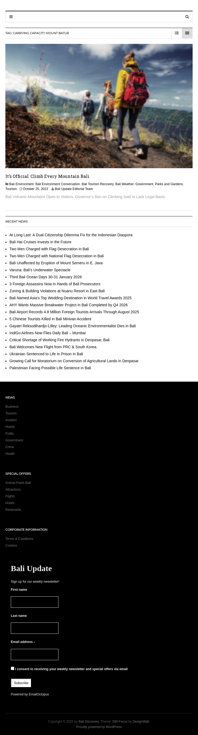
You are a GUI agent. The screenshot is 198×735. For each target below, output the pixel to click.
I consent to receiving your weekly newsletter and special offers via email (69, 669)
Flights (10, 496)
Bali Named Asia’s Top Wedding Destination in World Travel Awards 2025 (70, 298)
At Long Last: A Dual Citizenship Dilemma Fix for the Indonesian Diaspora (72, 235)
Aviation (11, 420)
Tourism (11, 189)
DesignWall (141, 721)
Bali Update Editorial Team (74, 189)
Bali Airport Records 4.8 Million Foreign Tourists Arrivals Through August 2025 (74, 312)
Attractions (13, 489)
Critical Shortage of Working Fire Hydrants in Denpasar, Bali (59, 340)
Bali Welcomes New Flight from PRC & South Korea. (53, 347)
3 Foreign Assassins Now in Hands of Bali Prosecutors (54, 284)
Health (10, 454)
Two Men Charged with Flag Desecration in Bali (49, 249)
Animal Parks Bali (18, 483)
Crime (9, 447)
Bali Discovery (89, 721)
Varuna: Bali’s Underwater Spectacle (40, 270)
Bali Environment (21, 184)
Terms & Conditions (19, 539)
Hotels (10, 427)
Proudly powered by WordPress (99, 727)
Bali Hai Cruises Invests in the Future (40, 242)
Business (12, 407)
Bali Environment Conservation (58, 184)
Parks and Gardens (169, 184)
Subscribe (21, 683)
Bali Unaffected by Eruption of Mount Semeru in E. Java (56, 263)
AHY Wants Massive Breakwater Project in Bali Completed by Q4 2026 (68, 305)
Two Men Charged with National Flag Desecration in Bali (56, 256)
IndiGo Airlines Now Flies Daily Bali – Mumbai (47, 333)
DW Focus (119, 721)
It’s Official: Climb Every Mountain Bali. (47, 176)
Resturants (13, 510)
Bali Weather (124, 184)
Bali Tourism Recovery (97, 184)
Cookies (11, 545)
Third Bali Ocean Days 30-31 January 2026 (46, 277)
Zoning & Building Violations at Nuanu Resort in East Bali (57, 291)
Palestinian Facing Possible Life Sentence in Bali (50, 368)
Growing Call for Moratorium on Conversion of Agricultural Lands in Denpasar (73, 361)
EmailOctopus (39, 694)
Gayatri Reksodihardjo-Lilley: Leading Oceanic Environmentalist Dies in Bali (72, 326)
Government (144, 184)
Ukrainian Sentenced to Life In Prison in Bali (46, 354)
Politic (9, 433)
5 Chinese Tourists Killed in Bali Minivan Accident (50, 319)
